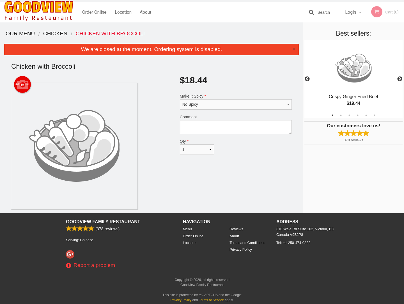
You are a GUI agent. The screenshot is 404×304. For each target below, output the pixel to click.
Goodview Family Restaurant (103, 221)
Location (123, 12)
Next (400, 79)
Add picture (22, 84)
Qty (197, 147)
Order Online (94, 12)
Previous (307, 79)
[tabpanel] (353, 79)
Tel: (293, 243)
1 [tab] (332, 115)
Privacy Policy (240, 249)
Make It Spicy (236, 102)
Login (350, 12)
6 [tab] (374, 115)
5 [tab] (366, 115)
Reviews (236, 229)
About (145, 12)
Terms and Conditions (246, 243)
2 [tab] (341, 115)
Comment (236, 124)
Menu (187, 229)
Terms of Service (211, 300)
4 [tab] (358, 115)
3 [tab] (349, 115)
